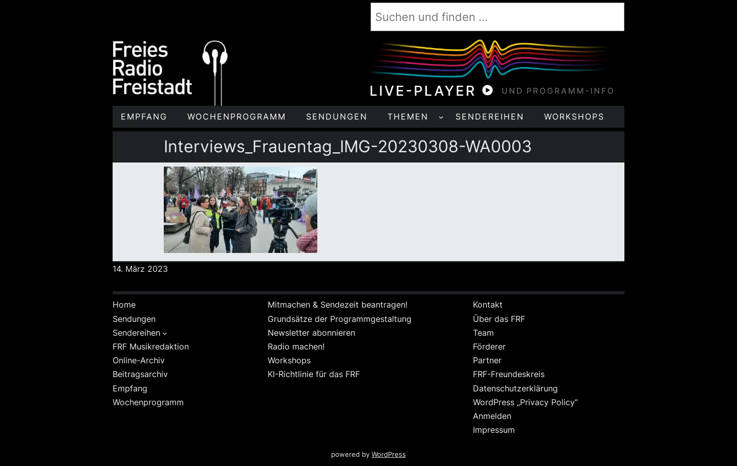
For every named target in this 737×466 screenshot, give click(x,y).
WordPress (389, 454)
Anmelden (492, 416)
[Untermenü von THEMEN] (441, 117)
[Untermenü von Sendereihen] (164, 333)
